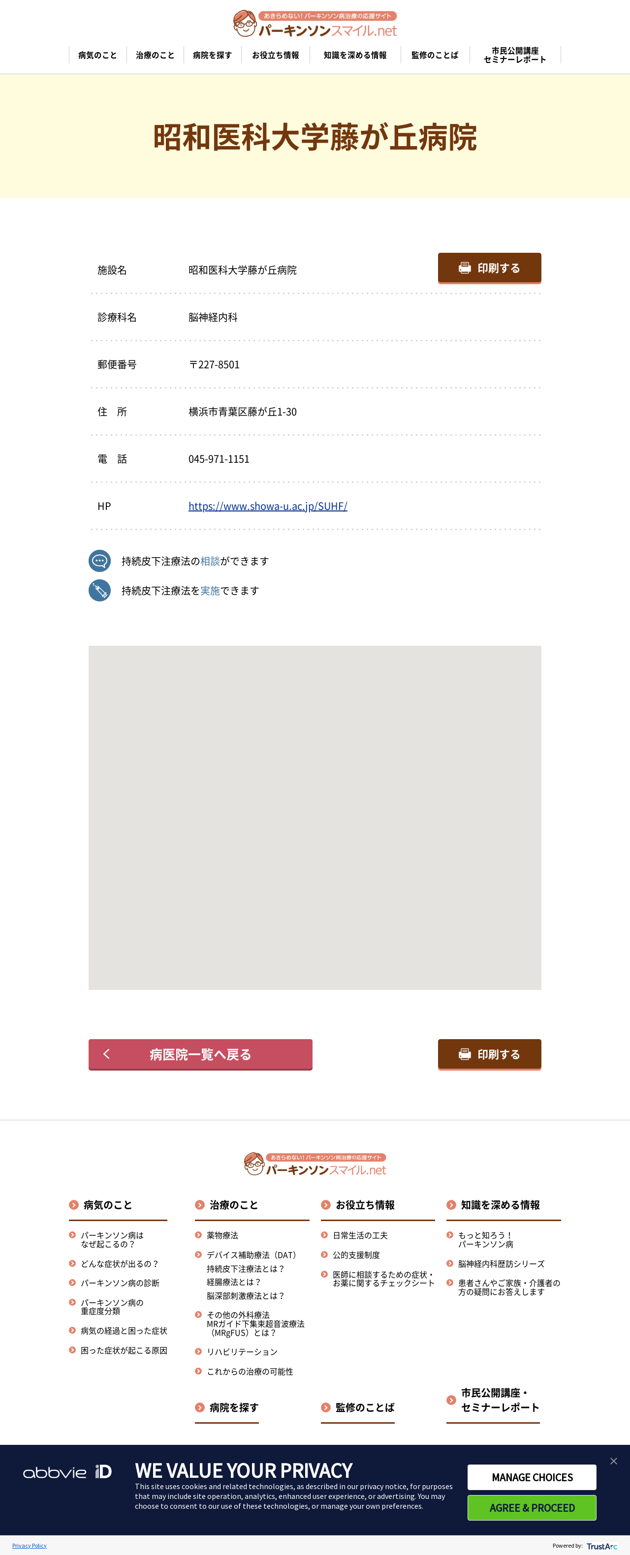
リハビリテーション (242, 1351)
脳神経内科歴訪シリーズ (501, 1263)
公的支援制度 (356, 1254)
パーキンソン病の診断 (120, 1282)
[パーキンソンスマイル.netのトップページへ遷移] (315, 23)
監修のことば (365, 1407)
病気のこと (108, 1204)
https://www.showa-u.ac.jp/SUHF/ (268, 506)
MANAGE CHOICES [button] (532, 1477)
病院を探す (234, 1407)
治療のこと (234, 1204)
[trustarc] (601, 1545)
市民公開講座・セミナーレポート (500, 1399)
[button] (315, 809)
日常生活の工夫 (360, 1235)
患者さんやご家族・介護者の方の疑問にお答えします (509, 1287)
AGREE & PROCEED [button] (532, 1508)
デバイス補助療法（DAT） (254, 1255)
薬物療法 (222, 1235)
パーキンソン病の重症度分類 (112, 1306)
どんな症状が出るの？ (120, 1263)
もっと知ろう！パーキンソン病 (485, 1239)
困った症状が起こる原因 (124, 1350)
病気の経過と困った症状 (124, 1330)
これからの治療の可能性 (250, 1371)
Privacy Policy (29, 1545)
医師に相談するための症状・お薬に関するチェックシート (384, 1278)
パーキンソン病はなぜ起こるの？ (112, 1239)
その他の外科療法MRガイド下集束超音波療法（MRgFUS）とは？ (256, 1323)
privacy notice (383, 1486)
